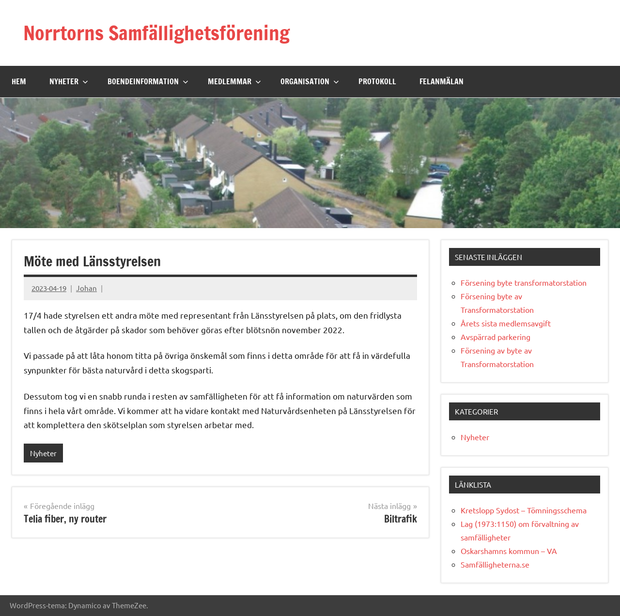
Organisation (309, 81)
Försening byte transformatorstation (524, 282)
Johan (86, 288)
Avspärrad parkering (495, 336)
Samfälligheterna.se (495, 564)
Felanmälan (441, 81)
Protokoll (377, 81)
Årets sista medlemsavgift (506, 323)
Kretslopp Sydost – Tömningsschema (524, 510)
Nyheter (68, 81)
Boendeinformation (148, 81)
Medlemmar (234, 81)
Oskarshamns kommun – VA (509, 550)
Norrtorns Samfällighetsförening (156, 32)
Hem (19, 81)
